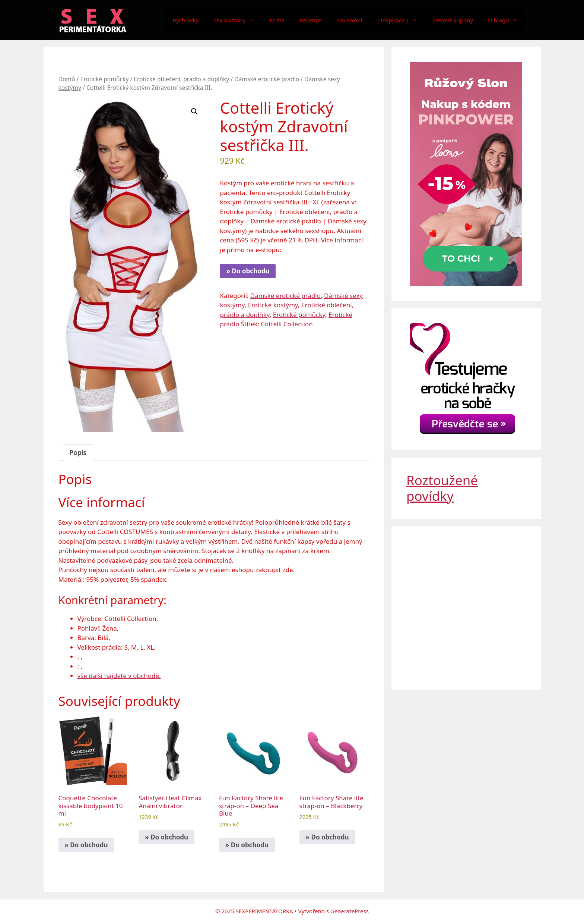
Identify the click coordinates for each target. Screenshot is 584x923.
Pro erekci (349, 20)
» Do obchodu (247, 271)
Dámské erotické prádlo (266, 79)
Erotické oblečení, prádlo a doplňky (181, 79)
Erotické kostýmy (273, 305)
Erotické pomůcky (104, 79)
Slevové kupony (452, 20)
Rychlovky (186, 20)
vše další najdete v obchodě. (119, 675)
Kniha (277, 20)
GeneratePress (349, 911)
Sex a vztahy (237, 20)
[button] (194, 111)
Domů (66, 79)
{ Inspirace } (401, 20)
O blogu (507, 20)
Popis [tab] (78, 452)
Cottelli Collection (286, 324)
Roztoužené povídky (442, 488)
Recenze (310, 20)
